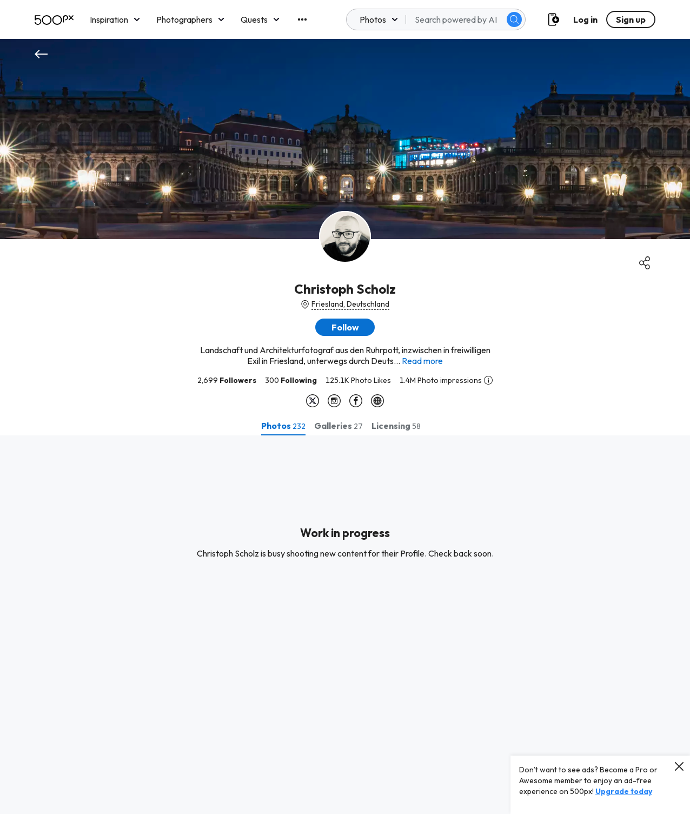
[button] (345, 327)
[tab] (283, 425)
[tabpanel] (345, 624)
